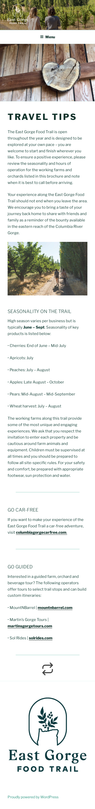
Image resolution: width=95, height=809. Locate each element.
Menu (47, 37)
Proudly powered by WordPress (33, 797)
